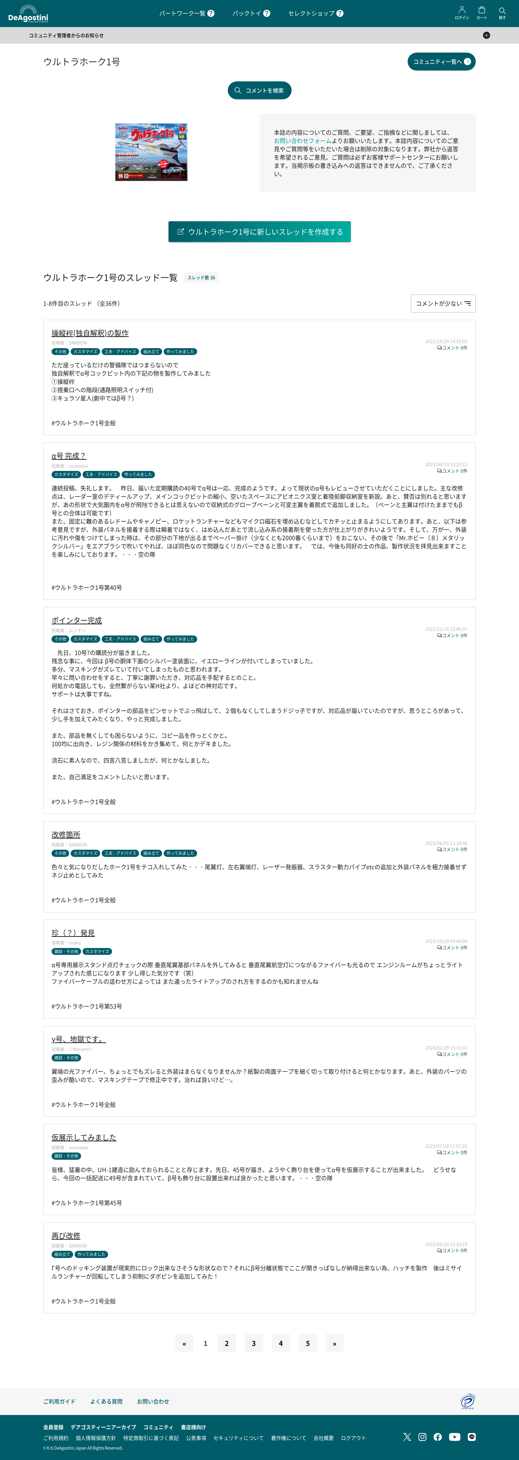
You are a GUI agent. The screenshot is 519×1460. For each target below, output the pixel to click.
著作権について (288, 1437)
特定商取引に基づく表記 (151, 1437)
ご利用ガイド (59, 1401)
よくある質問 (106, 1401)
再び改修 (66, 1236)
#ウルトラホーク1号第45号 (87, 1203)
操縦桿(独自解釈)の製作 (90, 333)
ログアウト (353, 1437)
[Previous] (184, 1343)
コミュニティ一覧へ (437, 61)
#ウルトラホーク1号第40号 (87, 587)
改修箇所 (66, 835)
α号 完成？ (69, 456)
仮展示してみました (84, 1137)
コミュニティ (158, 1426)
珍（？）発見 (73, 933)
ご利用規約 (55, 1437)
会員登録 (53, 1426)
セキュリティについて (238, 1437)
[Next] (335, 1343)
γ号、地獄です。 (79, 1039)
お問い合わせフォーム (303, 140)
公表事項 (196, 1437)
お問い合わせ (153, 1401)
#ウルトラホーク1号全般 (84, 423)
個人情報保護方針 (96, 1437)
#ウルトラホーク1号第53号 (87, 1006)
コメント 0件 (454, 348)
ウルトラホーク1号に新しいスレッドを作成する (265, 231)
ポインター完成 (77, 620)
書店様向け (193, 1426)
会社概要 (324, 1437)
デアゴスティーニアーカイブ (103, 1426)
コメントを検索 (265, 90)
